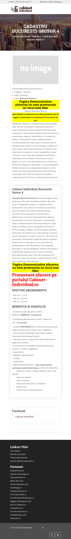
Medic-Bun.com (16, 481)
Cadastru (36, 36)
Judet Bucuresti (50, 36)
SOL (17, 531)
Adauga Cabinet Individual (51, 2)
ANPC (12, 531)
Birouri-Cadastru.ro (18, 505)
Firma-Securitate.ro (18, 494)
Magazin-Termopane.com (20, 501)
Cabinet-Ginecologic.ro (19, 474)
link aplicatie (36, 315)
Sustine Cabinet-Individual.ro (22, 461)
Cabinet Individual (20, 36)
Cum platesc (15, 451)
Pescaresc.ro (15, 518)
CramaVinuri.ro (16, 508)
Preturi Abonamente (18, 457)
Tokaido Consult (50, 527)
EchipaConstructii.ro (18, 491)
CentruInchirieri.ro (17, 477)
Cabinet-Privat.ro (17, 470)
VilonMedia (37, 527)
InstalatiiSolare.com (18, 515)
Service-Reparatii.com (19, 484)
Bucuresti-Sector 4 (35, 39)
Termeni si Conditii (18, 454)
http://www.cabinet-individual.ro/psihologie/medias (32, 366)
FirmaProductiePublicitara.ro (22, 498)
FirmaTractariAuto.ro (18, 511)
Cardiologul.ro (16, 487)
